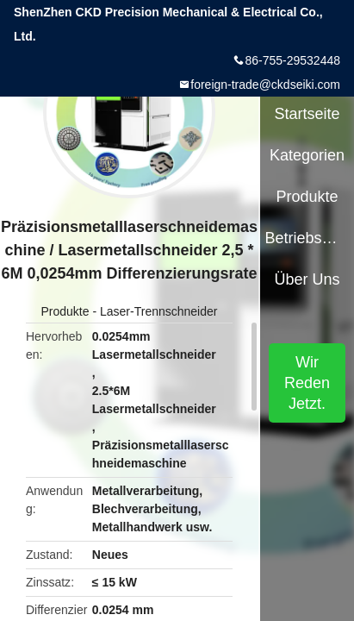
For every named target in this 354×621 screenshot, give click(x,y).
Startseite (307, 113)
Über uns (307, 279)
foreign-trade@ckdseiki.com (265, 84)
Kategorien (307, 155)
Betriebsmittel (306, 238)
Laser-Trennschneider (158, 311)
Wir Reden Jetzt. (307, 383)
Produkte (65, 311)
